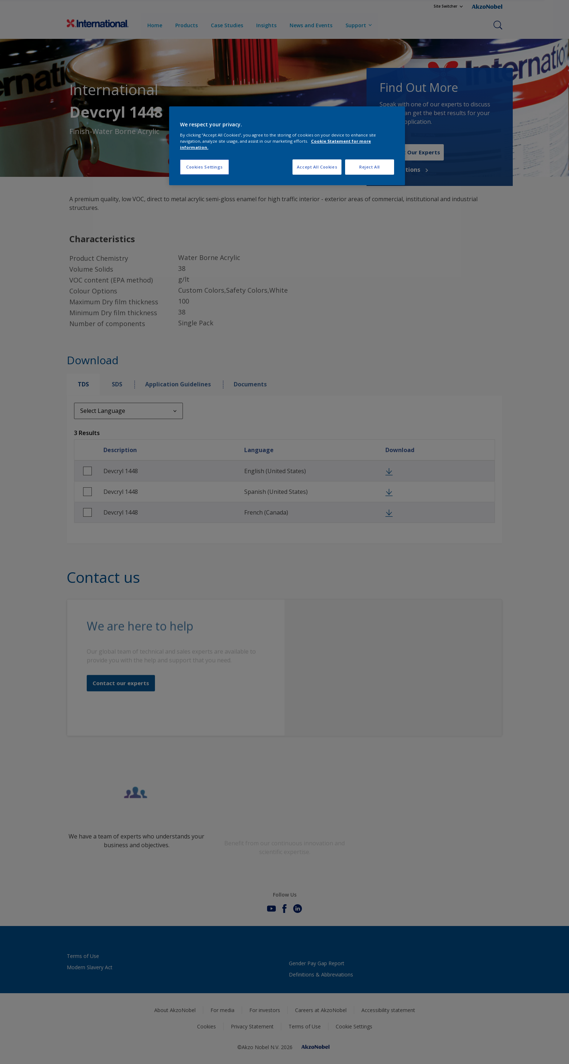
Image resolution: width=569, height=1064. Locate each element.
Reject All (369, 167)
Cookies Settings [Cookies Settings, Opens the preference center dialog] (204, 167)
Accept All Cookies (317, 167)
